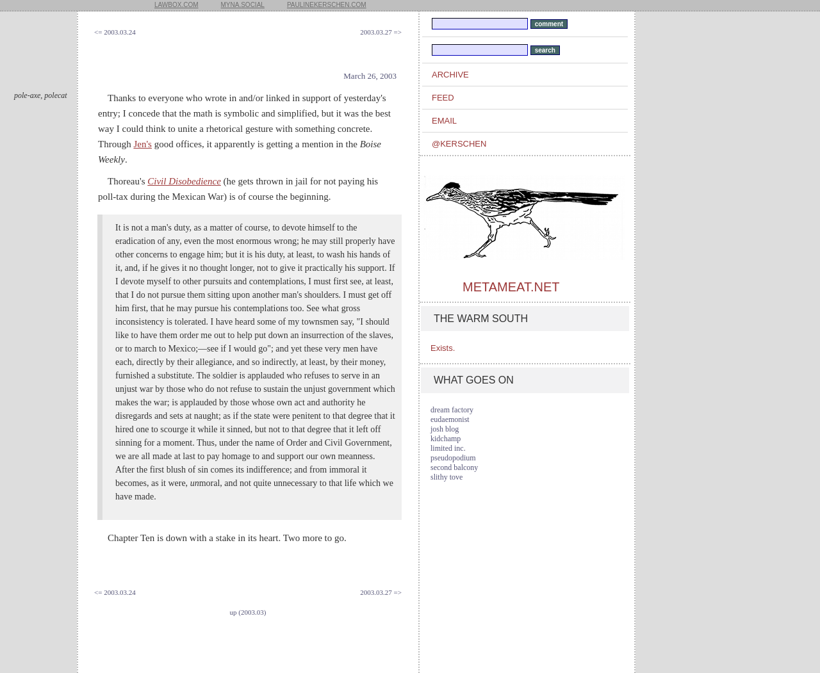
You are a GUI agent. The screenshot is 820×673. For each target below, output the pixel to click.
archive (450, 74)
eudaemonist (450, 419)
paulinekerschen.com (326, 4)
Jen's (142, 144)
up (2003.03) (248, 612)
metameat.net (511, 287)
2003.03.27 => (381, 32)
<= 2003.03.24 (115, 32)
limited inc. (448, 448)
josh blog (444, 429)
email (444, 121)
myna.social (243, 4)
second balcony (454, 467)
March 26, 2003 (370, 76)
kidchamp (445, 438)
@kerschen (459, 144)
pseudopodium (453, 457)
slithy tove (446, 477)
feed (443, 97)
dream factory (451, 409)
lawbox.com (176, 4)
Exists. (442, 348)
